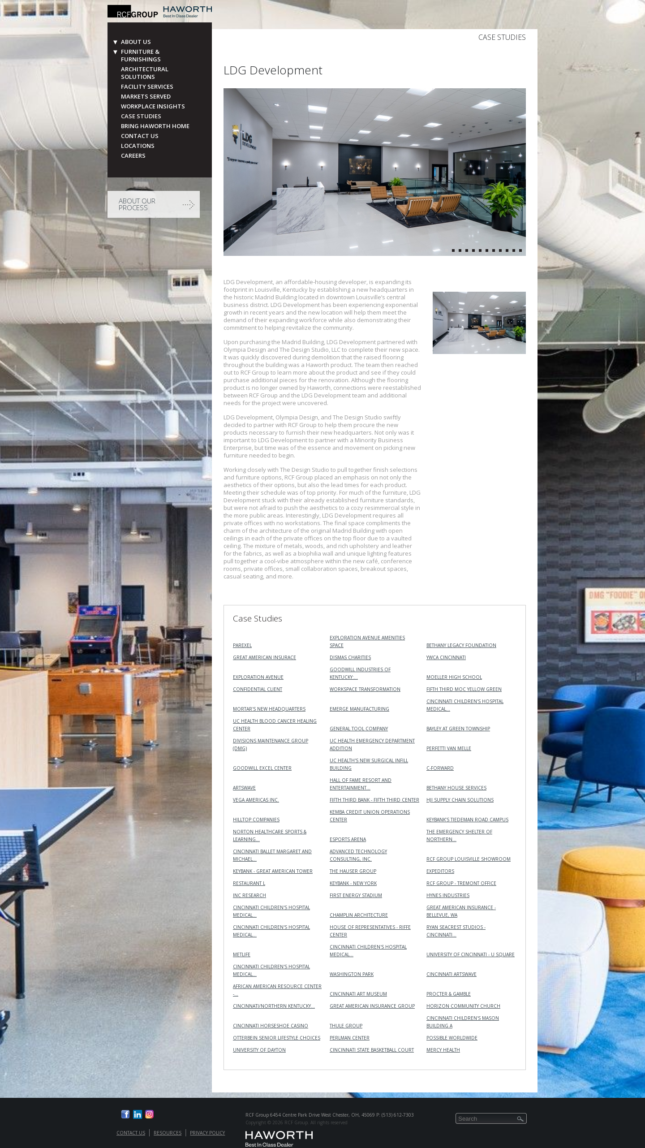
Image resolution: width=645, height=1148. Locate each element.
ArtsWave (244, 788)
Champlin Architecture (359, 915)
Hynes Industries (447, 895)
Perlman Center (350, 1038)
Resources (167, 1133)
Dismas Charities (350, 657)
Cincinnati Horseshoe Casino (270, 1026)
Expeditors (440, 871)
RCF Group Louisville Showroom (468, 859)
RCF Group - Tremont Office (461, 883)
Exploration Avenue (258, 677)
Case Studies (141, 116)
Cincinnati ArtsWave (451, 974)
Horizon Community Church (463, 1006)
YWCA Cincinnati (446, 657)
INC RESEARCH (249, 895)
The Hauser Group (353, 871)
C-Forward (440, 768)
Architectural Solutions (144, 73)
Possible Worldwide (451, 1038)
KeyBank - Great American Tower (273, 871)
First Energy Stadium (356, 895)
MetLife (241, 954)
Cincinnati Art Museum (358, 994)
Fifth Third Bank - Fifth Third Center (374, 800)
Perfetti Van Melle (448, 748)
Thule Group (346, 1026)
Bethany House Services (456, 788)
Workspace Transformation (365, 689)
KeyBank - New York (353, 883)
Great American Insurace (264, 657)
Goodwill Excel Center (262, 768)
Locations (138, 146)
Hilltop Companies (256, 819)
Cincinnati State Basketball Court (372, 1050)
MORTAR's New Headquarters (269, 709)
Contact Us (140, 136)
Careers (133, 156)
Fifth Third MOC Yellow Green (464, 689)
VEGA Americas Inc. (256, 800)
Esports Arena (348, 839)
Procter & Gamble (448, 994)
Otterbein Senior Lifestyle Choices (276, 1038)
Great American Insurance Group (372, 1006)
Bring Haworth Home (155, 126)
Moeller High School (454, 677)
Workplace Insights (153, 106)
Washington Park (352, 974)
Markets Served (146, 96)
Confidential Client (257, 689)
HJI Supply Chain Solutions (460, 800)
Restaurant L (249, 883)
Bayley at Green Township (458, 728)
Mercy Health (443, 1050)
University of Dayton (259, 1050)
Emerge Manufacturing (359, 709)
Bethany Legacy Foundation (461, 645)
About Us (136, 42)
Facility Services (147, 87)
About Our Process (137, 204)
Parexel (242, 645)
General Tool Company (359, 728)
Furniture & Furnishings (141, 55)
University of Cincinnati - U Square (470, 954)
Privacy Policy (207, 1133)
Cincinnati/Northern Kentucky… (274, 1006)
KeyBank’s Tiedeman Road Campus (467, 819)
